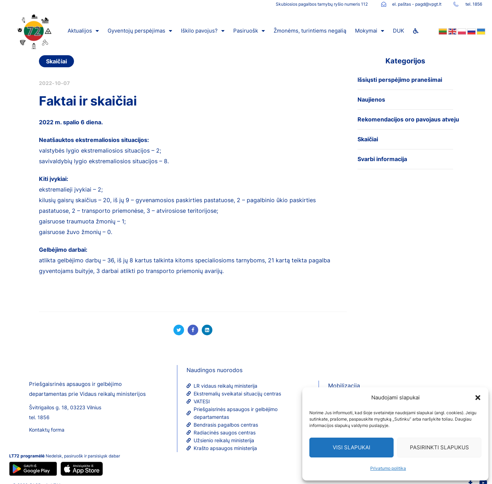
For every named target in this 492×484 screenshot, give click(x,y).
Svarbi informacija (382, 159)
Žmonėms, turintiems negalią (310, 30)
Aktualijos (83, 31)
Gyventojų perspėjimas (140, 31)
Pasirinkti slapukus (439, 447)
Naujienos (371, 99)
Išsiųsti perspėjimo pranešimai (399, 79)
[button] (477, 397)
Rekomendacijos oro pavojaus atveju (408, 119)
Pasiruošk (249, 31)
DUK (398, 30)
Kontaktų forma (46, 430)
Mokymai (369, 31)
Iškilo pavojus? (202, 31)
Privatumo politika (388, 468)
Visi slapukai (351, 447)
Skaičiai (56, 61)
